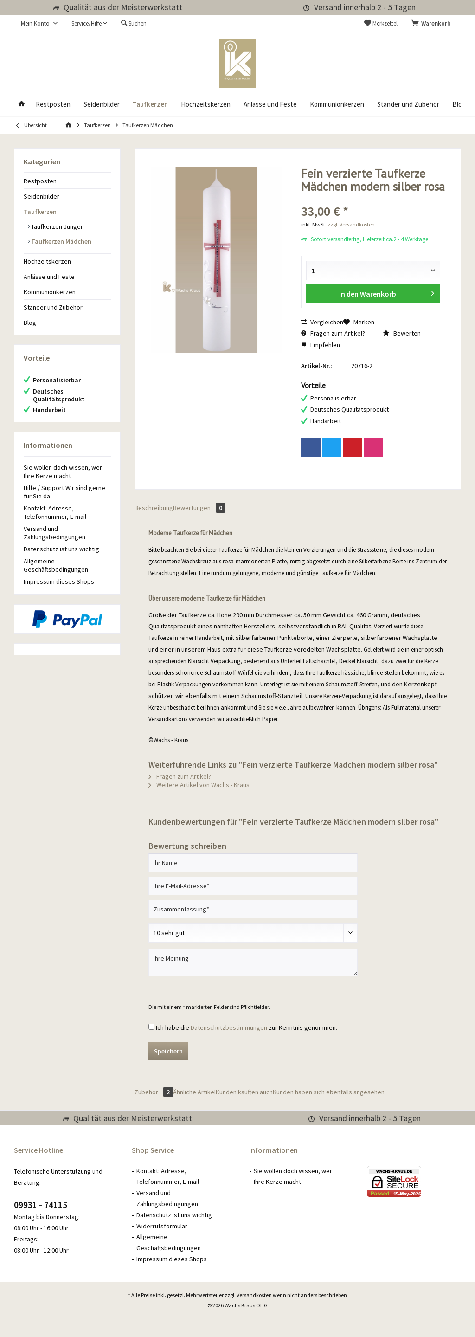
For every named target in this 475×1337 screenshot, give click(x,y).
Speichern (168, 1051)
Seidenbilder (41, 196)
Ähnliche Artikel (194, 1092)
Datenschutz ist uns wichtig (61, 549)
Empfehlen (320, 345)
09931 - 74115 (40, 1204)
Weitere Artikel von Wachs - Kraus (199, 785)
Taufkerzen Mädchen (60, 241)
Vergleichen (322, 322)
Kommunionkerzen (50, 292)
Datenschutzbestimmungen (229, 1027)
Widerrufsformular (161, 1226)
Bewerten (402, 333)
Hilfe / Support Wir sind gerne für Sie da (64, 492)
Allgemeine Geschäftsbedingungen (56, 565)
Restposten (40, 181)
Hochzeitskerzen (47, 261)
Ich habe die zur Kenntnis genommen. (246, 1027)
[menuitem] (432, 23)
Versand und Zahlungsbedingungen (54, 532)
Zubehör (154, 1092)
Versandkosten (254, 1295)
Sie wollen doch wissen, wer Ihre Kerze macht (63, 471)
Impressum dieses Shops (59, 581)
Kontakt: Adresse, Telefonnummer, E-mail (55, 512)
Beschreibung (154, 508)
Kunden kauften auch (244, 1092)
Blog (30, 322)
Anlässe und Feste (49, 276)
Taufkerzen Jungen (57, 226)
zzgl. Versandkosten (351, 224)
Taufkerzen (40, 211)
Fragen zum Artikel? (333, 333)
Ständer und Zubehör (53, 307)
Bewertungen (199, 508)
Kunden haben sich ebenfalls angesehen (329, 1092)
